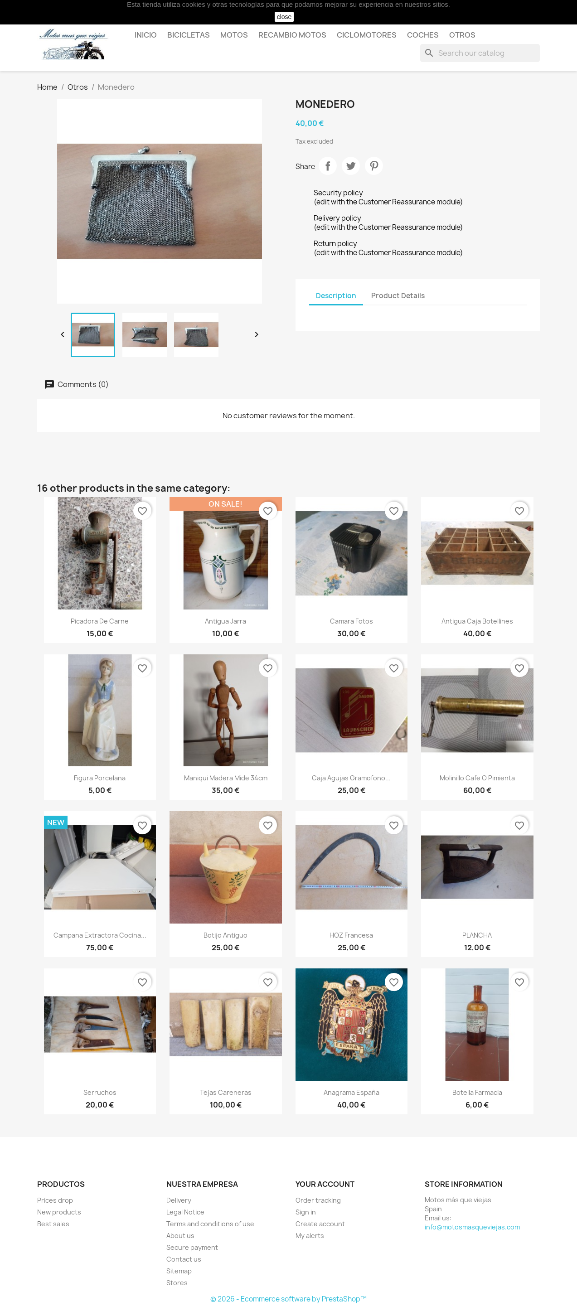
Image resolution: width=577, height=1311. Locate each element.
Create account (320, 1223)
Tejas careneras (226, 1092)
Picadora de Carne (100, 621)
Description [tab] (336, 295)
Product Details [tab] (398, 295)
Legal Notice (185, 1212)
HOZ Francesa (351, 935)
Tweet (351, 166)
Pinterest (374, 166)
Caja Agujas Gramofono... (351, 778)
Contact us (183, 1259)
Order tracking (318, 1200)
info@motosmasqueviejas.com (472, 1227)
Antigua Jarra (225, 621)
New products (59, 1212)
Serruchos (99, 1092)
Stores (177, 1282)
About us (180, 1235)
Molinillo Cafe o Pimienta (477, 778)
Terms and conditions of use (210, 1223)
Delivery (178, 1200)
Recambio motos (292, 35)
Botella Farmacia (477, 1092)
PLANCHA (477, 935)
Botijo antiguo (225, 935)
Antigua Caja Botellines (477, 621)
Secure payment (192, 1247)
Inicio (146, 35)
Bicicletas (188, 35)
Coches (423, 35)
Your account (325, 1184)
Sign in (306, 1212)
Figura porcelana (100, 778)
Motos (234, 35)
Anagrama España (351, 1092)
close (284, 16)
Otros (462, 35)
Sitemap (179, 1271)
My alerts (310, 1235)
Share (328, 166)
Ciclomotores (367, 35)
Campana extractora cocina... (99, 935)
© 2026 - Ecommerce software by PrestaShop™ (288, 1299)
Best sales (53, 1223)
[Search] (480, 53)
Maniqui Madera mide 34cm (225, 778)
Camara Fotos (351, 621)
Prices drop (55, 1200)
